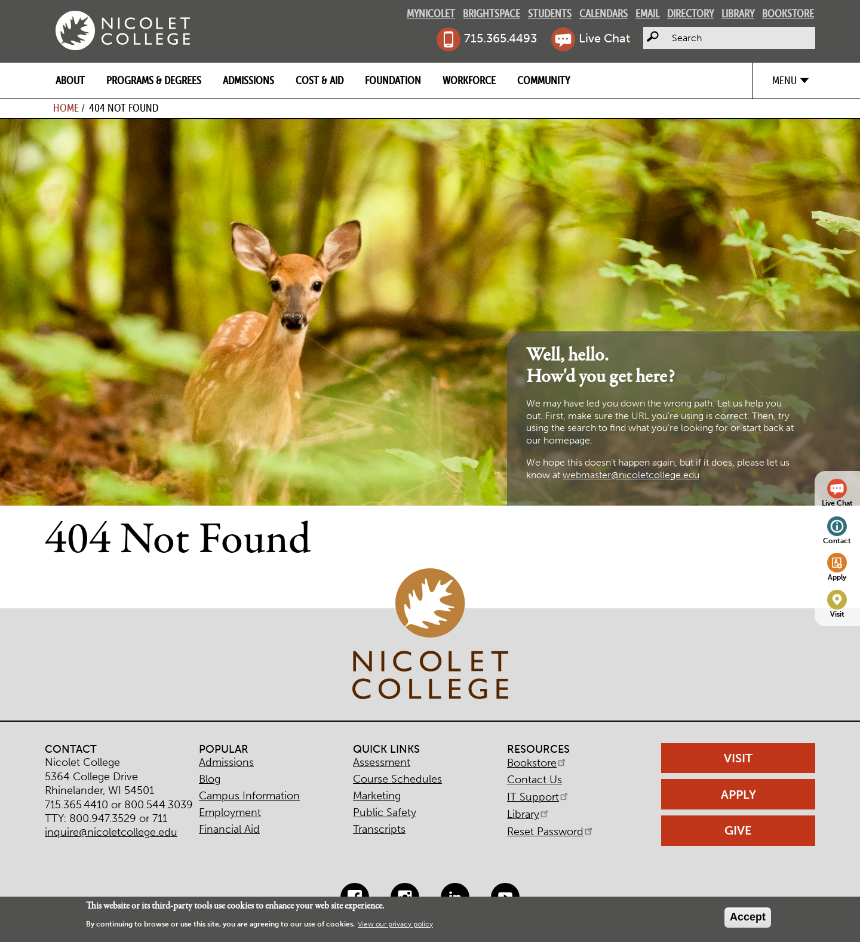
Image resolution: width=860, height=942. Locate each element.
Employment (230, 812)
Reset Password (550, 831)
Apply (837, 576)
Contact (837, 540)
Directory (690, 13)
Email (647, 13)
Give (738, 830)
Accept (748, 917)
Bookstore (788, 13)
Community (543, 80)
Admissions (248, 80)
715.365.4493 (500, 38)
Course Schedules (397, 779)
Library (737, 13)
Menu (784, 80)
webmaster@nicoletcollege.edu (631, 475)
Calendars (603, 13)
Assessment (381, 762)
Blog (209, 779)
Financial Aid (229, 829)
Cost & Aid (319, 80)
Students (550, 13)
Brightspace (491, 13)
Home (66, 107)
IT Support (538, 797)
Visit (837, 613)
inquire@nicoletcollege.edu (111, 832)
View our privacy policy (395, 924)
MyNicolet (431, 13)
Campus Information (249, 795)
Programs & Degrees (153, 80)
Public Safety (384, 812)
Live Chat (604, 38)
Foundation (393, 80)
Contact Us (534, 779)
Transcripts (379, 829)
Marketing (377, 795)
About (70, 80)
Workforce (469, 80)
